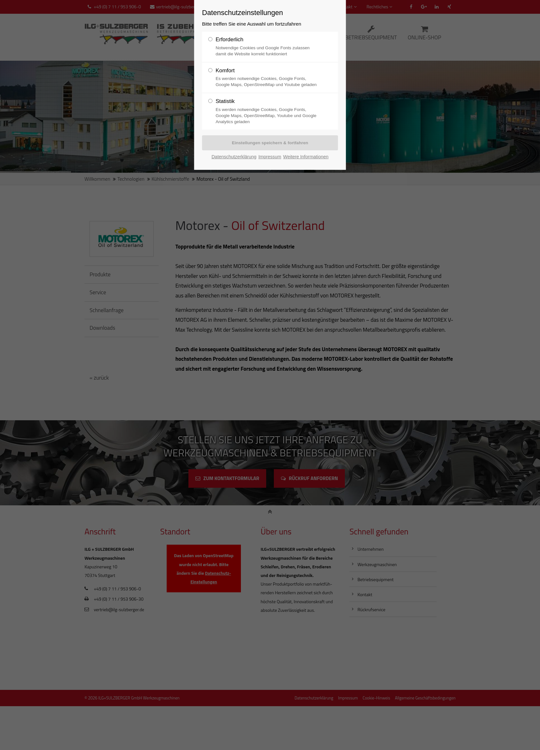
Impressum (269, 156)
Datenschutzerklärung (233, 156)
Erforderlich (229, 39)
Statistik (225, 101)
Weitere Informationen (306, 156)
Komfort (225, 70)
